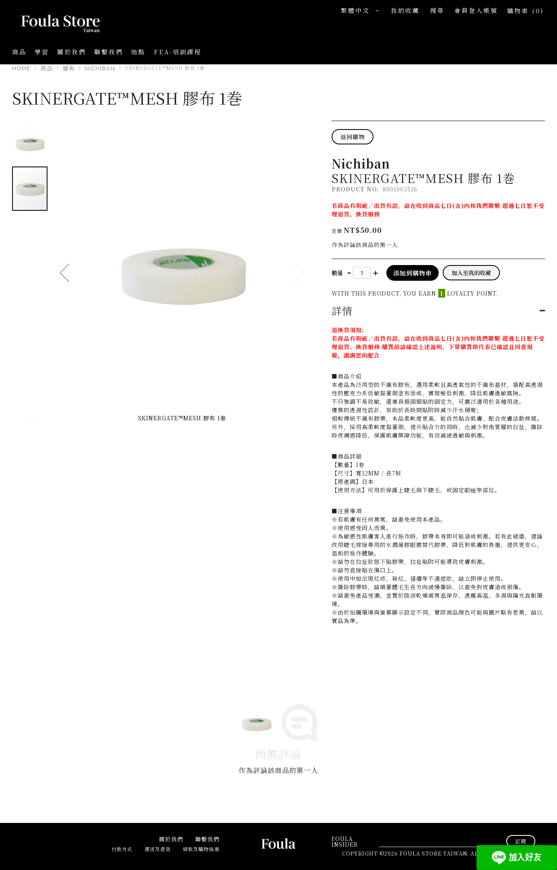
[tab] (438, 311)
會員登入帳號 (476, 10)
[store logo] (52, 24)
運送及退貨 (157, 848)
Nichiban (100, 68)
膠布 (69, 68)
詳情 (342, 311)
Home (21, 68)
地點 (138, 51)
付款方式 (121, 848)
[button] (362, 10)
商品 (47, 68)
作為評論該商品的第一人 (365, 245)
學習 (42, 51)
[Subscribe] (520, 841)
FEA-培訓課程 (178, 51)
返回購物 (352, 137)
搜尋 (437, 10)
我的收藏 (405, 10)
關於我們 (71, 51)
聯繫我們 (108, 51)
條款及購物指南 (201, 848)
